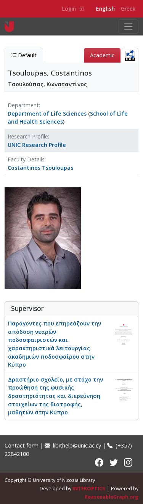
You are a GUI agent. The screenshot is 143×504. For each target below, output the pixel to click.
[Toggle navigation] (128, 26)
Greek (128, 8)
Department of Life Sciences (47, 113)
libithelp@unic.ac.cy (73, 445)
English (105, 8)
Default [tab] (24, 55)
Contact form (22, 445)
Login (73, 8)
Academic (102, 55)
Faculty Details (26, 159)
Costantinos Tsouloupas (40, 167)
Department (23, 105)
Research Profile (28, 136)
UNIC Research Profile (37, 144)
